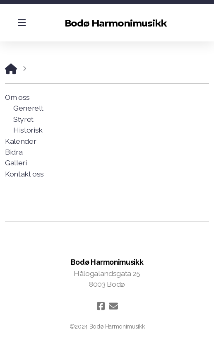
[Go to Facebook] (101, 306)
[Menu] (21, 22)
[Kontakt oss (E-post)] (113, 306)
